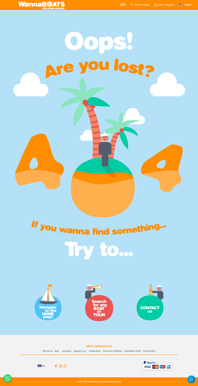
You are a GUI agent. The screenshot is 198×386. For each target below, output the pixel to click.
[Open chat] (191, 379)
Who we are (47, 351)
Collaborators (95, 351)
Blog (57, 351)
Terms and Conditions (112, 351)
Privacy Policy (149, 351)
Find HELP (66, 351)
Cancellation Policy (132, 351)
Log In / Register (166, 5)
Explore (122, 4)
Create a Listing (140, 5)
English (187, 5)
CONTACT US (79, 351)
